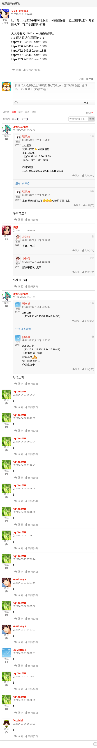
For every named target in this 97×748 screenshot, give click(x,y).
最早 (21, 112)
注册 (89, 79)
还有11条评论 (23, 328)
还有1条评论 (22, 183)
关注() (25, 119)
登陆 (80, 79)
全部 (34, 112)
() (32, 70)
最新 (14, 112)
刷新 (6, 112)
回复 (16, 70)
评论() (90, 112)
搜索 (91, 119)
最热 (27, 112)
